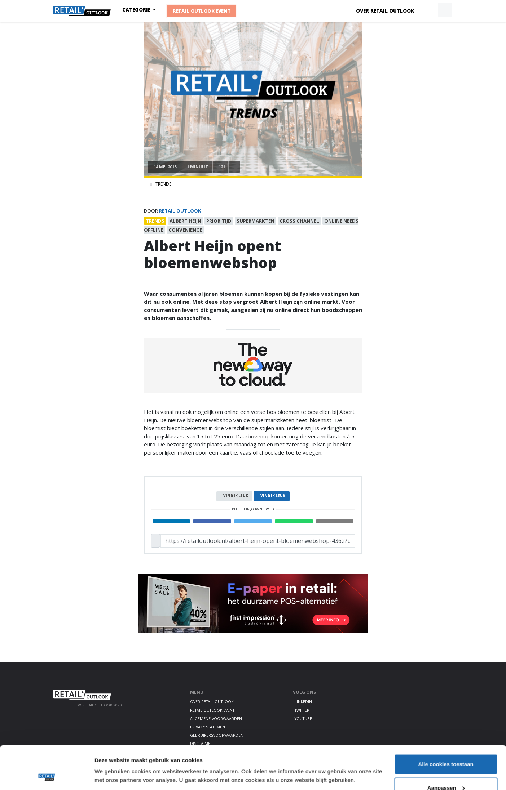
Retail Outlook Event (201, 11)
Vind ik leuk (235, 496)
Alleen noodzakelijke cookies (445, 771)
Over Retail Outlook (385, 11)
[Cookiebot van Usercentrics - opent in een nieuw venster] (46, 776)
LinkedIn (303, 701)
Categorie (137, 9)
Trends (163, 184)
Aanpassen (446, 747)
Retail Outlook (180, 210)
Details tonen (111, 759)
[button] (428, 10)
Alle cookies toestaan (445, 723)
